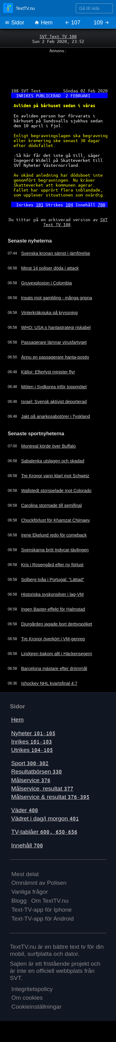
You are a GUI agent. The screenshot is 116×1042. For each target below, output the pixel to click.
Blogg (19, 900)
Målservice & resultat (50, 797)
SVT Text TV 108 (58, 36)
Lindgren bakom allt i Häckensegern (56, 653)
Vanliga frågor (29, 891)
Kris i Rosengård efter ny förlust (52, 564)
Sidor (14, 22)
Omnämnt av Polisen (39, 883)
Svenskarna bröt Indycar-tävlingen (54, 549)
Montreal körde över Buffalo (48, 446)
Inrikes (31, 741)
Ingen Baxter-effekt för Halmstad (53, 609)
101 (39, 204)
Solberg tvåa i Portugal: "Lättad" (52, 579)
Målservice (30, 780)
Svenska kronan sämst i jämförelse (55, 253)
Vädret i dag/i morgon (45, 818)
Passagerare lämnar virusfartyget (54, 342)
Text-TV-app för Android (42, 918)
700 (101, 204)
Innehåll (27, 845)
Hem (43, 22)
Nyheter (33, 733)
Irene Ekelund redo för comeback (54, 535)
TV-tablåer (44, 832)
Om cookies (27, 997)
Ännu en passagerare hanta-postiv (55, 357)
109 (102, 22)
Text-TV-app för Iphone (41, 909)
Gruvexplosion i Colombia (46, 283)
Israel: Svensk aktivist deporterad (54, 401)
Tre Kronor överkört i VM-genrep (53, 638)
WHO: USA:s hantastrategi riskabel (56, 327)
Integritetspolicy (32, 989)
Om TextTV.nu (50, 900)
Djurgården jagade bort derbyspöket (56, 624)
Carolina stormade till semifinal (51, 505)
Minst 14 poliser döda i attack (50, 268)
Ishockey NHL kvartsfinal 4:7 (49, 683)
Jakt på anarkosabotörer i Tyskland (55, 416)
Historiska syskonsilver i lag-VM (52, 594)
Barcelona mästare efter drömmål (54, 668)
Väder (24, 810)
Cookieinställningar (36, 1006)
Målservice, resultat (42, 788)
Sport (30, 763)
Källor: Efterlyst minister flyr (48, 371)
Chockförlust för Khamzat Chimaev (55, 520)
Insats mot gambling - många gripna (56, 297)
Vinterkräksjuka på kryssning (49, 312)
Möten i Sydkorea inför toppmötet (54, 386)
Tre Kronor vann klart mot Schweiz (55, 475)
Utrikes (32, 750)
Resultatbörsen (36, 771)
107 (72, 22)
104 (69, 204)
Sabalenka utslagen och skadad (52, 460)
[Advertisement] (58, 68)
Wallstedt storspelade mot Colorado (56, 490)
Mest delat (25, 874)
